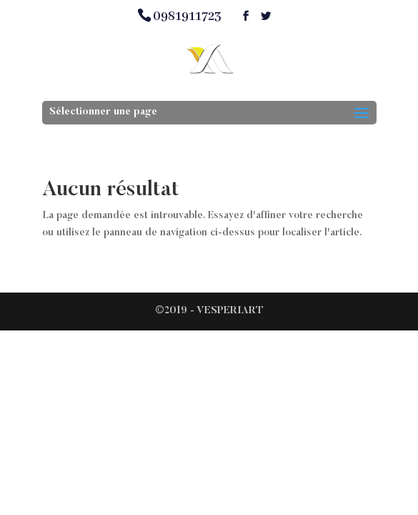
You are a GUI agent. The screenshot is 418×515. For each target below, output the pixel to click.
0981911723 (187, 16)
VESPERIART (230, 311)
